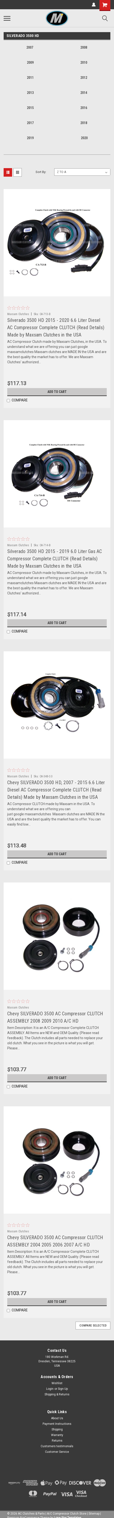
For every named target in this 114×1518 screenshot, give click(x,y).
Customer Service (57, 1452)
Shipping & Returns (57, 1394)
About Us (57, 1418)
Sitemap (94, 1513)
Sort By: (41, 172)
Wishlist (57, 1383)
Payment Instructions (57, 1424)
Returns (57, 1440)
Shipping (57, 1429)
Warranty (57, 1435)
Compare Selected (92, 1325)
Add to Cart (57, 392)
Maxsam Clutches (18, 314)
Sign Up (63, 1389)
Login (49, 1389)
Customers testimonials (57, 1446)
